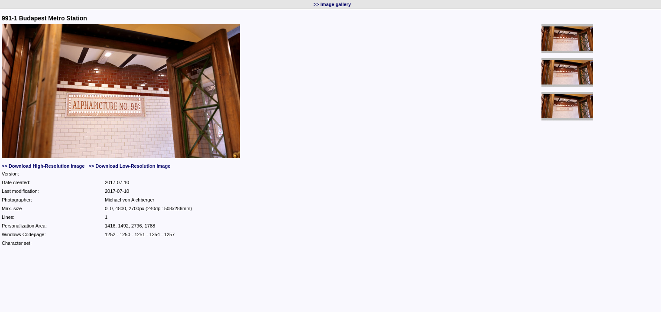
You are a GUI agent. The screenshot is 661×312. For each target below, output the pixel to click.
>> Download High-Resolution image (43, 166)
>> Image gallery (332, 4)
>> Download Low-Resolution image (129, 166)
